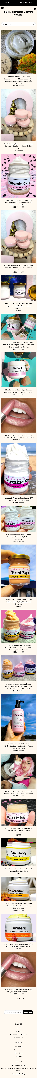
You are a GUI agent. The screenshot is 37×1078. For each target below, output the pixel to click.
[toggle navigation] (2, 8)
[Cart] (35, 8)
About (18, 1031)
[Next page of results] (31, 998)
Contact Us (18, 1038)
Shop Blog (18, 1053)
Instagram (18, 1050)
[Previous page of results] (6, 998)
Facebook (18, 1056)
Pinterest (18, 1047)
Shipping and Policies (18, 1034)
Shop (18, 1028)
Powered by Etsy (18, 1074)
